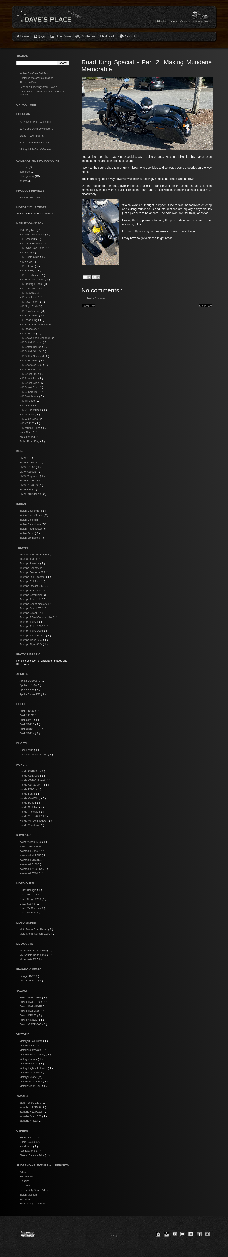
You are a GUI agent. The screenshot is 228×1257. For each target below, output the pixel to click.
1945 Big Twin (28, 230)
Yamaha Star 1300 (31, 1116)
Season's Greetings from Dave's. (39, 87)
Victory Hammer (29, 1063)
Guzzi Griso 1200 (30, 894)
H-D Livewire (27, 292)
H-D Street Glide (30, 382)
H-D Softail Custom (31, 342)
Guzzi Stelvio (28, 903)
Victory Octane (29, 1077)
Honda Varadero (30, 825)
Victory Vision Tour (31, 1085)
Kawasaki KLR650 (31, 855)
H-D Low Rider (29, 297)
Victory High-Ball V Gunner (35, 149)
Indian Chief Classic (32, 515)
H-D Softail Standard (32, 356)
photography (27, 176)
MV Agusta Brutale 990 (33, 954)
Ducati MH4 (27, 750)
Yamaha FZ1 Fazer (31, 1111)
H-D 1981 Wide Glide (32, 234)
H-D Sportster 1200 (31, 364)
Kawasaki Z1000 (30, 864)
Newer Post (88, 305)
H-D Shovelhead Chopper (35, 337)
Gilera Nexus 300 (30, 1141)
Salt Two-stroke (29, 1150)
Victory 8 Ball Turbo (31, 1041)
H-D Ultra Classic (30, 405)
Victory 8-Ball (28, 1045)
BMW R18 (26, 489)
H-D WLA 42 (27, 414)
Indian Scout (27, 533)
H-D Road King (29, 320)
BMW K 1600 (28, 467)
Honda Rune (27, 802)
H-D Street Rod (29, 387)
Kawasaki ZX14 (29, 873)
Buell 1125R (27, 715)
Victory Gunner (29, 1059)
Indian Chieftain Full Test (34, 73)
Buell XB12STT (29, 728)
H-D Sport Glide (29, 360)
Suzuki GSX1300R (31, 1024)
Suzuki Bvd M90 (30, 1010)
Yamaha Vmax (28, 1120)
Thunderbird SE (29, 558)
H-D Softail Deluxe (31, 346)
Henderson (26, 1146)
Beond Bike (27, 1137)
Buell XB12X (27, 733)
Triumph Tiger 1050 (31, 639)
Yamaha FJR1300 (30, 1107)
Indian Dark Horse (31, 524)
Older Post (205, 305)
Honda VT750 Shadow (33, 820)
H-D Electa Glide (30, 256)
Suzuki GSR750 (29, 1019)
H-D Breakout (28, 239)
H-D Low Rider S (30, 301)
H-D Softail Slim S (31, 351)
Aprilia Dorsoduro (30, 680)
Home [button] (24, 36)
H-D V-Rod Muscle (31, 409)
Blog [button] (41, 36)
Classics (24, 1181)
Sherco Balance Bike (32, 1155)
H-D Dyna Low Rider (32, 247)
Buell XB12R (27, 724)
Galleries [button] (88, 36)
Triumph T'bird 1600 (32, 626)
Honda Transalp (29, 811)
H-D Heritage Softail (32, 284)
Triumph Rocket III (31, 590)
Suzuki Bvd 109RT (31, 997)
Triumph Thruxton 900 (33, 635)
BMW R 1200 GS (30, 480)
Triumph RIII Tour (30, 581)
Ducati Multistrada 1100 (34, 754)
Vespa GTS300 (29, 980)
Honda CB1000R (30, 771)
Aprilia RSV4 (27, 689)
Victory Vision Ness (31, 1081)
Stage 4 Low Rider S (32, 135)
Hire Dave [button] (61, 36)
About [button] (109, 36)
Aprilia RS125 (28, 685)
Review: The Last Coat (33, 197)
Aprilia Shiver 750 (30, 694)
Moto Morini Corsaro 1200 (35, 933)
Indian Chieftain (29, 519)
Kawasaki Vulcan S (31, 859)
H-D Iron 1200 (28, 288)
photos (24, 180)
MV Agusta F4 (28, 959)
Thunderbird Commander (35, 554)
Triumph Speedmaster (33, 603)
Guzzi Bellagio (28, 890)
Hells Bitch (26, 432)
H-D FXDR (26, 261)
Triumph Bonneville (31, 567)
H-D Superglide (29, 391)
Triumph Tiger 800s (31, 644)
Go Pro (24, 167)
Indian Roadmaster (31, 528)
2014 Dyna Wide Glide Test (36, 121)
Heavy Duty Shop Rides (34, 1190)
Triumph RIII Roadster (33, 576)
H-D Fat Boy (27, 270)
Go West (25, 1185)
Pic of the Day (28, 82)
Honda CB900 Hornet (33, 780)
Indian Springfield (30, 537)
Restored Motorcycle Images (36, 77)
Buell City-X (27, 719)
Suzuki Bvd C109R (31, 1001)
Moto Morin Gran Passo (34, 929)
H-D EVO (25, 252)
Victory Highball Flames (34, 1068)
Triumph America (30, 563)
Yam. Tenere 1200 (31, 1102)
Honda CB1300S (30, 775)
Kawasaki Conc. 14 (31, 850)
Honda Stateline (29, 807)
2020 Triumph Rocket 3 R (35, 142)
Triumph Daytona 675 (33, 572)
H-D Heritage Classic (32, 279)
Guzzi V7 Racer (29, 912)
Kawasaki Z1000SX (31, 868)
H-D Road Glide (29, 315)
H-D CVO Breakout (31, 243)
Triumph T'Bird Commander (36, 617)
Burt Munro (26, 1176)
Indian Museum (29, 1194)
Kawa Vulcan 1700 (31, 841)
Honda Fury (27, 793)
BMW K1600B (28, 471)
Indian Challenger (30, 510)
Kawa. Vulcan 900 (31, 846)
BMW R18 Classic (31, 494)
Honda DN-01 (28, 789)
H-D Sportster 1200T (32, 369)
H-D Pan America (30, 311)
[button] (158, 1234)
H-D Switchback (29, 396)
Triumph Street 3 (30, 612)
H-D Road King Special (33, 324)
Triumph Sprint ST (31, 608)
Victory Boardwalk (30, 1049)
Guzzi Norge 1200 (31, 899)
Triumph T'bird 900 (31, 630)
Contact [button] (129, 36)
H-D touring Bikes (30, 427)
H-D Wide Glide (29, 418)
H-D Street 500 (29, 373)
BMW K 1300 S (29, 462)
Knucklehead (28, 436)
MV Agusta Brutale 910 (33, 950)
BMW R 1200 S (29, 485)
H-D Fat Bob (27, 266)
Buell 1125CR (28, 710)
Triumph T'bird (28, 621)
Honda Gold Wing (30, 798)
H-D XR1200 (27, 423)
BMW (23, 457)
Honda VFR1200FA (31, 816)
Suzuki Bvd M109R (31, 1006)
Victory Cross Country (33, 1054)
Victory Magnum (29, 1072)
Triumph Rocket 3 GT (32, 585)
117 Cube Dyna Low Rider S (36, 128)
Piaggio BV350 (29, 976)
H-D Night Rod (28, 306)
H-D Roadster (28, 328)
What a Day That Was (32, 1203)
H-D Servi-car (28, 333)
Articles (24, 1172)
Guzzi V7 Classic (30, 908)
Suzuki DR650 (28, 1015)
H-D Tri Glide (28, 400)
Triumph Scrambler (31, 594)
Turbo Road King (30, 441)
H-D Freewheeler (30, 275)
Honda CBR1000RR (32, 784)
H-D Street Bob (29, 378)
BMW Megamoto (30, 476)
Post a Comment (96, 298)
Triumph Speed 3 (30, 599)
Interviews (26, 1199)
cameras (25, 171)
